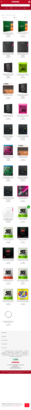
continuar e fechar (27, 405)
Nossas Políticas (15, 340)
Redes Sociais (15, 348)
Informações (15, 336)
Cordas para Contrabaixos (11, 15)
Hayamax (3, 15)
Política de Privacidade (16, 405)
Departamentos (15, 344)
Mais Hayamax (15, 332)
